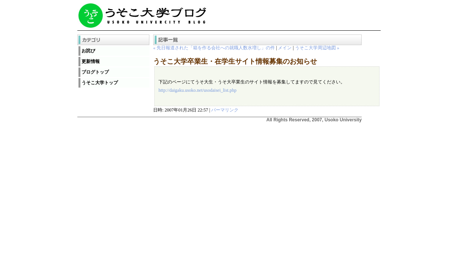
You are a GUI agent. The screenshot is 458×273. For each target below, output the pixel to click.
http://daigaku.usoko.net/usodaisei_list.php (197, 90)
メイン (285, 47)
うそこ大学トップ (100, 82)
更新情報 (91, 61)
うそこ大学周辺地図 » (317, 47)
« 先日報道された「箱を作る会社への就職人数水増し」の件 (214, 47)
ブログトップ (95, 72)
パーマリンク (224, 110)
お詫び (88, 50)
